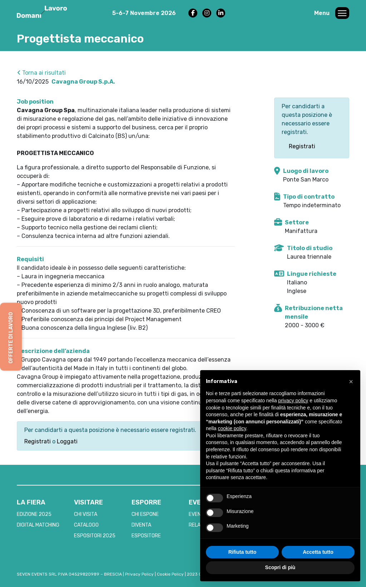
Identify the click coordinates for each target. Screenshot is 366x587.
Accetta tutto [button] (318, 552)
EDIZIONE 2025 (34, 514)
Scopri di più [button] (280, 567)
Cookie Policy (170, 574)
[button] (351, 381)
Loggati (67, 441)
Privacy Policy (139, 574)
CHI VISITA (85, 514)
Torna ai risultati (41, 72)
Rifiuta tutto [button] (242, 552)
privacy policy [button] (293, 400)
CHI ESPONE (145, 514)
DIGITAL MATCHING (38, 525)
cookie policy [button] (232, 428)
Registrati (37, 441)
